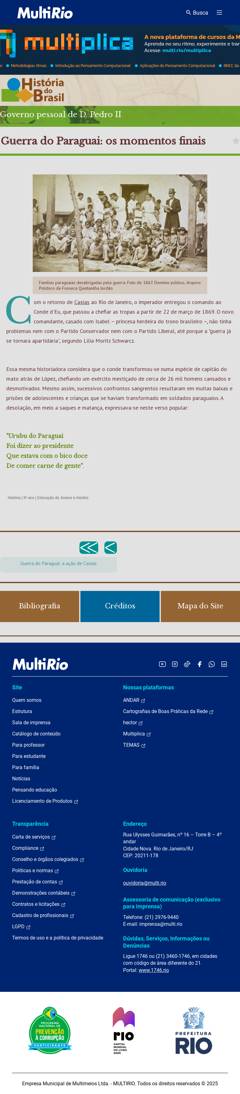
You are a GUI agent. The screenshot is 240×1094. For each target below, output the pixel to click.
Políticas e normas (35, 871)
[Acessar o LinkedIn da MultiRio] (224, 664)
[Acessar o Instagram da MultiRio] (175, 664)
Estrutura (22, 711)
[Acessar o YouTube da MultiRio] (162, 664)
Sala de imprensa (31, 722)
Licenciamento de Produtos (45, 801)
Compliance (28, 848)
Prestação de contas (37, 882)
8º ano (28, 498)
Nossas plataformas (148, 687)
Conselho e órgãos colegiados (48, 859)
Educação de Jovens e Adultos (63, 498)
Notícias (21, 779)
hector (133, 723)
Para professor (28, 745)
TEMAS (134, 745)
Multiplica (137, 734)
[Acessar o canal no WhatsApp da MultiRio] (212, 664)
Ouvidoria (135, 870)
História (14, 498)
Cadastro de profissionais (43, 915)
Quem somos (26, 700)
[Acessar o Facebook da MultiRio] (199, 664)
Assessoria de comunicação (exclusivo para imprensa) (171, 903)
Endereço (135, 823)
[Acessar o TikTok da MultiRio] (187, 664)
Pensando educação (34, 790)
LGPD (21, 927)
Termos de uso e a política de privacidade (57, 938)
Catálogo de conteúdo (36, 734)
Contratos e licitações (39, 904)
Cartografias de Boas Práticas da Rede (168, 711)
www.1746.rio (154, 970)
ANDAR (134, 700)
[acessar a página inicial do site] (45, 12)
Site (17, 687)
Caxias (81, 302)
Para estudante (29, 756)
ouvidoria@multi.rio (144, 883)
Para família (25, 767)
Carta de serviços (34, 837)
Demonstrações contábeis (44, 893)
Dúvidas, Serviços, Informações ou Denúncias (166, 942)
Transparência (30, 823)
